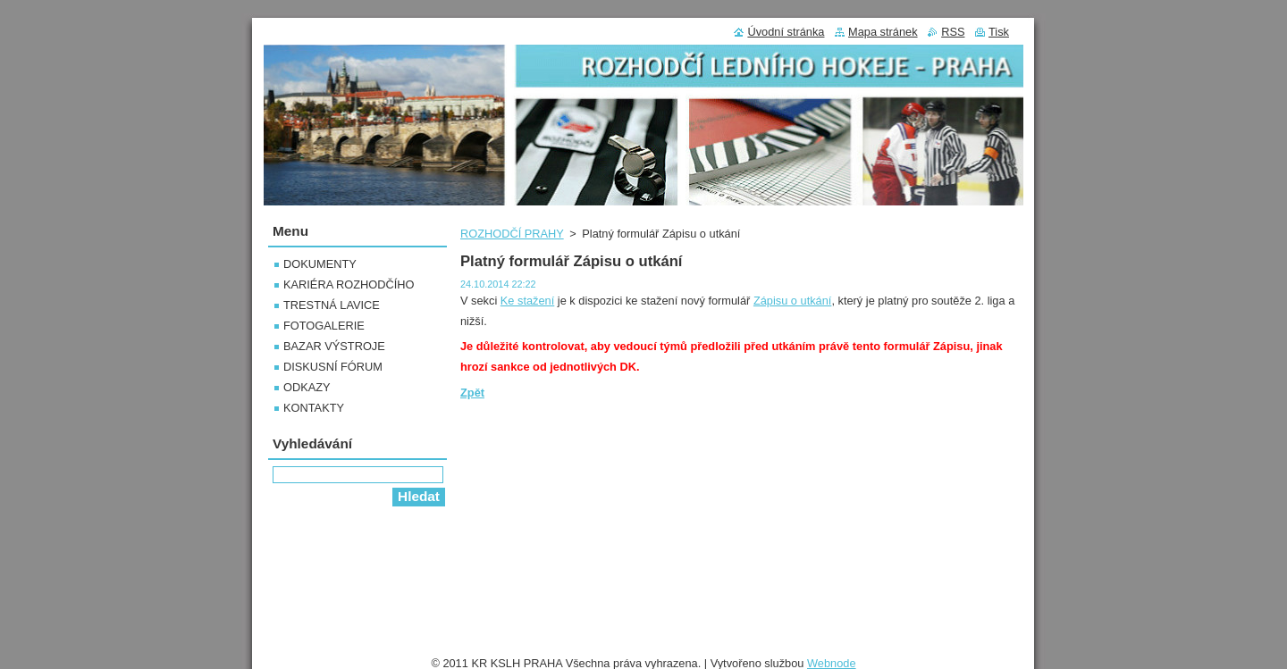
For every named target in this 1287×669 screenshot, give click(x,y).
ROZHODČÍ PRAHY (512, 233)
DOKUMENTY (320, 264)
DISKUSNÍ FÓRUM (333, 366)
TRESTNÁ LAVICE (331, 305)
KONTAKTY (313, 407)
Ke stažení (527, 300)
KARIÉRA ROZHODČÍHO (348, 284)
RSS (952, 31)
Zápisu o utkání (792, 300)
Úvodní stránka (785, 31)
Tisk (998, 31)
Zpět (472, 392)
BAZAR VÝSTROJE (334, 346)
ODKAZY (307, 387)
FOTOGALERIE (324, 325)
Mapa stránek (883, 31)
